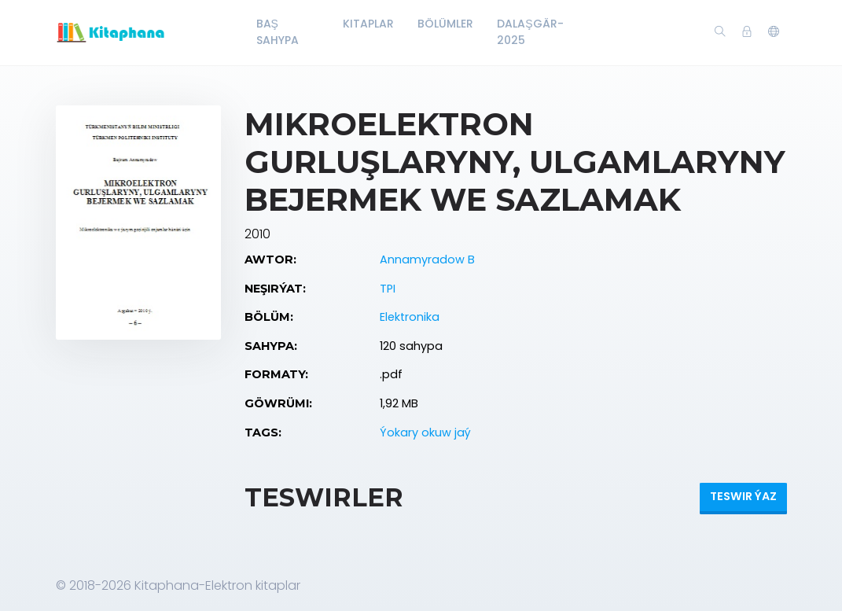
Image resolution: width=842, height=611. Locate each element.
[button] (773, 32)
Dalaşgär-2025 (530, 32)
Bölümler (445, 23)
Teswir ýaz (743, 496)
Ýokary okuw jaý (425, 432)
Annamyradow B (427, 259)
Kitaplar (368, 23)
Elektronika (409, 317)
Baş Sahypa (277, 32)
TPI (387, 288)
